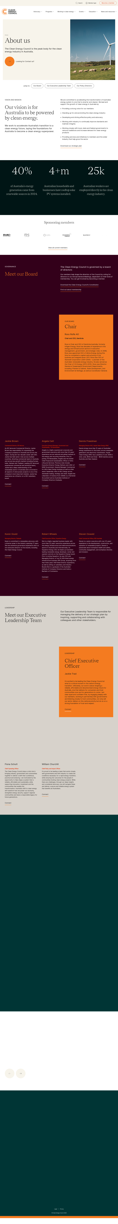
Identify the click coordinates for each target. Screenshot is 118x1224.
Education (93, 12)
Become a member (108, 3)
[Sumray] (103, 241)
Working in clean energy (66, 12)
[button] (20, 1073)
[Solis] (63, 241)
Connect (82, 471)
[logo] (9, 11)
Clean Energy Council (58, 1213)
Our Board (37, 92)
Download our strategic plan (71, 152)
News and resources (109, 12)
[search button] (79, 3)
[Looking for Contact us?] (21, 61)
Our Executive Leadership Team (59, 92)
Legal (55, 1209)
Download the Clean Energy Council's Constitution (79, 291)
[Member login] (91, 3)
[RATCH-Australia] (23, 241)
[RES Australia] (43, 241)
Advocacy (38, 12)
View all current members (57, 254)
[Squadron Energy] (83, 241)
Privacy (62, 1209)
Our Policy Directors (84, 92)
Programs (50, 12)
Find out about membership (70, 296)
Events (82, 12)
